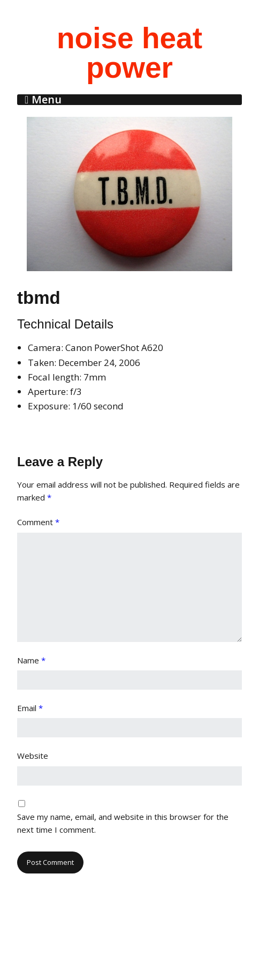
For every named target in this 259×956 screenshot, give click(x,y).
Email (30, 708)
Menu (47, 99)
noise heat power (129, 52)
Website (32, 755)
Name (31, 660)
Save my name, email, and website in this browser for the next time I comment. (122, 823)
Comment (38, 522)
